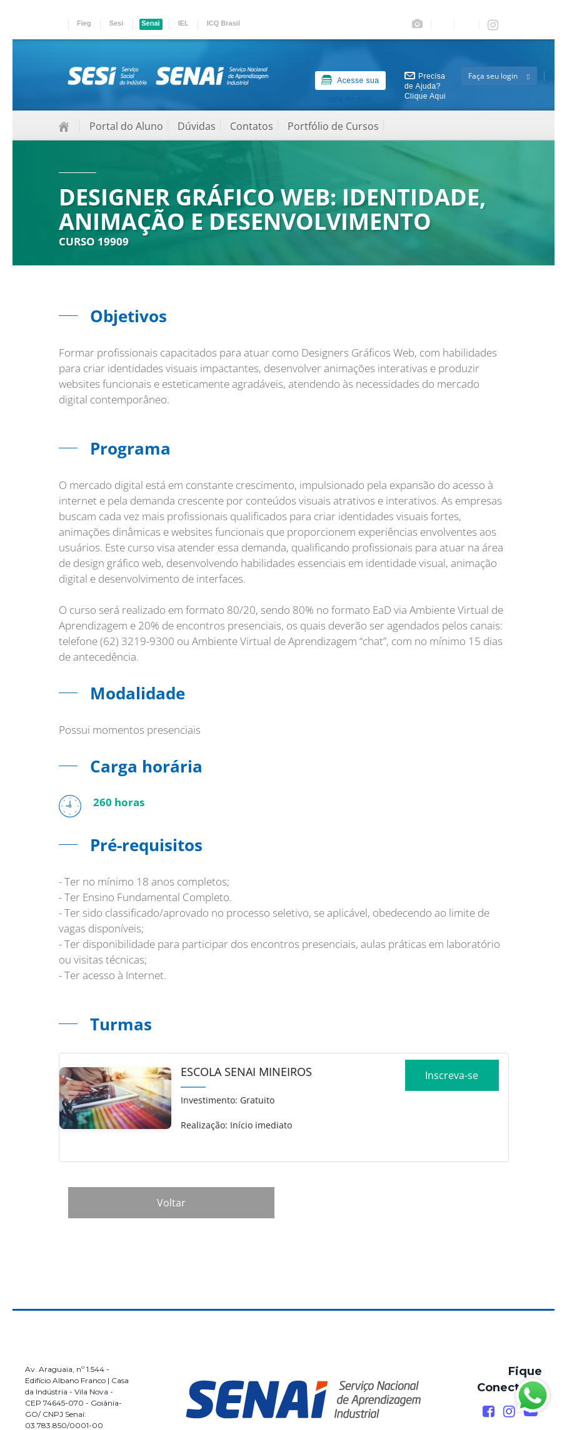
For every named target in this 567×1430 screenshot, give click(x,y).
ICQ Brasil (223, 23)
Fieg (84, 23)
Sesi (116, 23)
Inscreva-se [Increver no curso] (451, 1079)
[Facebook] (488, 1411)
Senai (150, 23)
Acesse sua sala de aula (350, 82)
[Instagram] (509, 1411)
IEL (183, 23)
